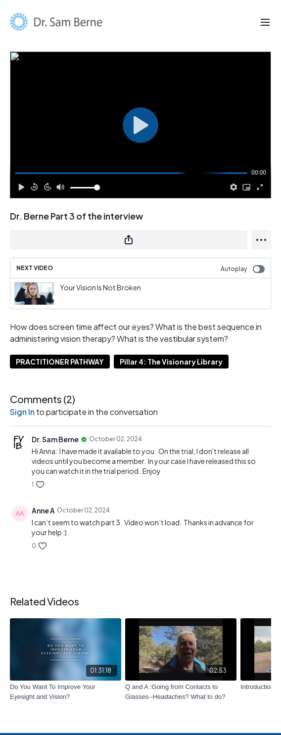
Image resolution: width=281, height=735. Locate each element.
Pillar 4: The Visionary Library (171, 361)
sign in (22, 412)
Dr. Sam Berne (55, 439)
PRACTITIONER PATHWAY (60, 361)
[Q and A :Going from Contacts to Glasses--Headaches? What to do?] (180, 691)
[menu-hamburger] (265, 21)
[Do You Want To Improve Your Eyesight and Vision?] (65, 691)
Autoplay (243, 269)
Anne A (43, 510)
